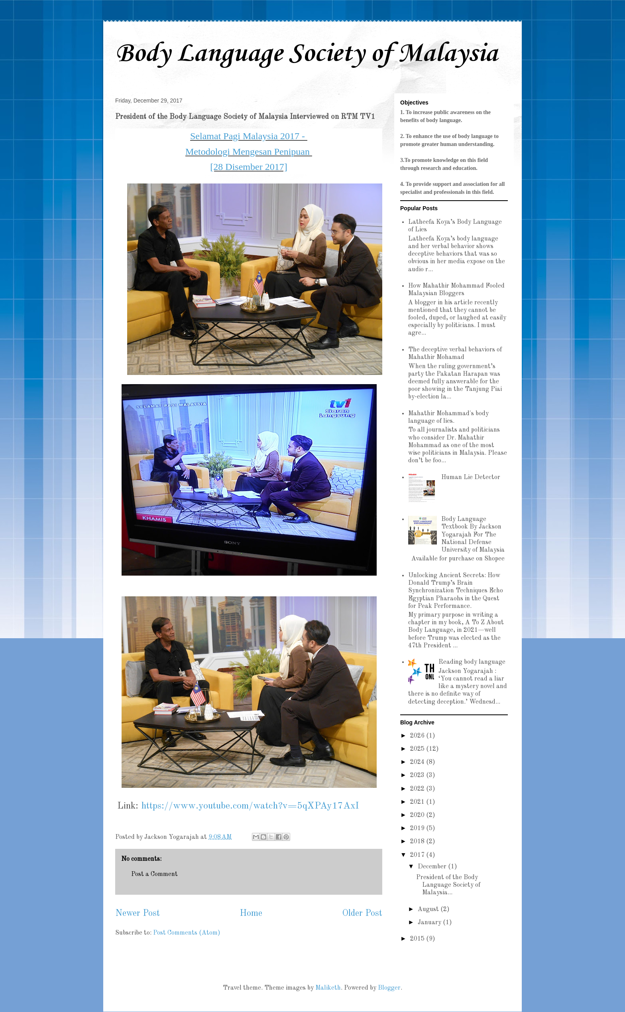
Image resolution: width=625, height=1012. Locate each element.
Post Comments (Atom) (186, 933)
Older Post (362, 913)
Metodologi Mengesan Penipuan (248, 151)
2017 (418, 855)
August (429, 909)
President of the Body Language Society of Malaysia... (448, 885)
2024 (418, 762)
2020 (418, 815)
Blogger (389, 988)
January (430, 922)
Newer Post (137, 913)
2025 (418, 749)
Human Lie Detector (470, 477)
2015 (418, 939)
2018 (418, 841)
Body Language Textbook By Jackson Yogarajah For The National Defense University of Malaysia (473, 534)
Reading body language (471, 662)
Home (251, 913)
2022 (418, 789)
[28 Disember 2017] (248, 167)
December (433, 867)
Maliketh (328, 988)
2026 (418, 736)
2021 (418, 802)
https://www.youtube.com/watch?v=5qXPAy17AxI (250, 806)
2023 (418, 775)
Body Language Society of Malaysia (306, 54)
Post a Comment (154, 874)
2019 (418, 828)
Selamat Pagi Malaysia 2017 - (248, 136)
